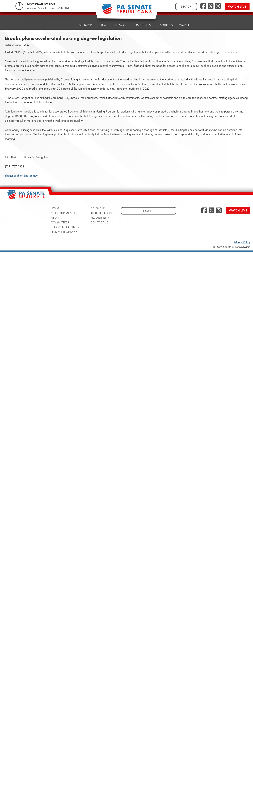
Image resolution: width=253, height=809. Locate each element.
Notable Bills (99, 218)
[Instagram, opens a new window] (218, 6)
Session (120, 23)
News (104, 24)
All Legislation (101, 213)
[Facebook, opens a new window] (203, 6)
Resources (165, 21)
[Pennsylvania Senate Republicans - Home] (126, 11)
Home (68, 25)
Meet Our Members (65, 213)
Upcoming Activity (65, 227)
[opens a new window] (246, 70)
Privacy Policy (242, 242)
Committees (141, 22)
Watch (184, 20)
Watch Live (237, 6)
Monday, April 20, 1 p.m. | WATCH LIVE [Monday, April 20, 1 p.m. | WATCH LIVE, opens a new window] (48, 8)
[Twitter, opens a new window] (210, 6)
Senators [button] (86, 25)
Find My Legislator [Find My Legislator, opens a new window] (64, 232)
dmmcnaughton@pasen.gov (21, 176)
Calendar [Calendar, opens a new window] (97, 208)
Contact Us (99, 222)
